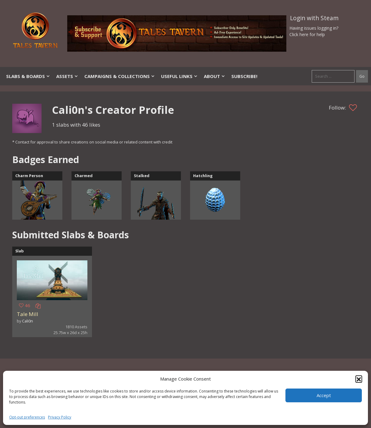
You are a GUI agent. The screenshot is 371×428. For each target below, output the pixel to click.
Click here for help (307, 34)
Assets (67, 76)
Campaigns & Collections (119, 76)
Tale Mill (27, 314)
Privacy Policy (59, 417)
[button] (359, 379)
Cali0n (27, 321)
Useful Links (179, 76)
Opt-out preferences (27, 417)
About (214, 76)
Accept (324, 395)
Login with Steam (314, 18)
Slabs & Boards (28, 76)
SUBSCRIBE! (244, 76)
